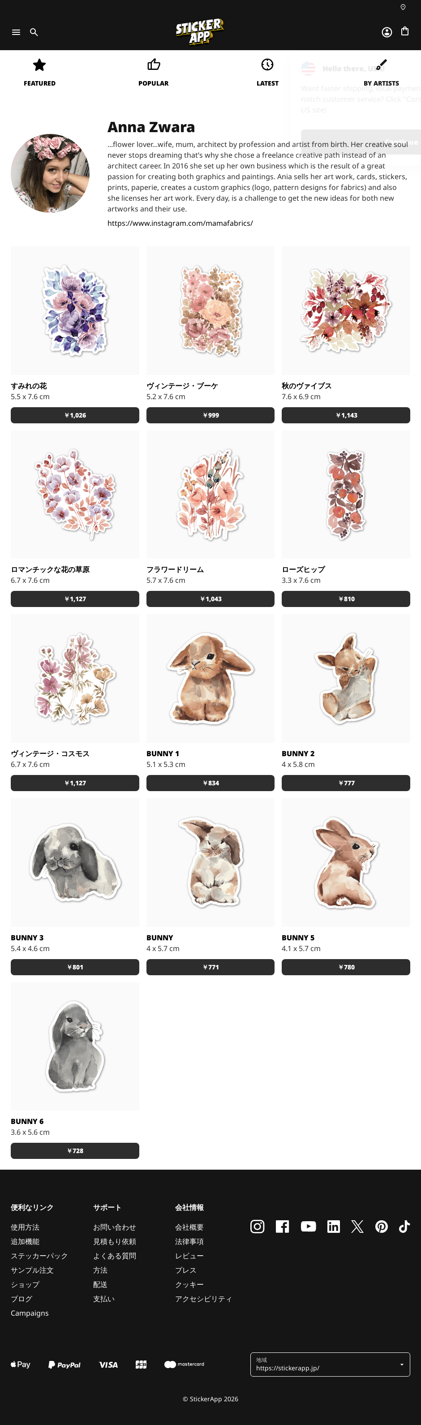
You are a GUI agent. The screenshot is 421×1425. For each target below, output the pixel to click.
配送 (100, 1284)
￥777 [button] (346, 783)
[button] (327, 1364)
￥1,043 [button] (210, 598)
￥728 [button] (74, 1150)
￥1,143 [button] (346, 415)
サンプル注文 (32, 1270)
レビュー (189, 1256)
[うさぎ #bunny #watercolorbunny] (210, 862)
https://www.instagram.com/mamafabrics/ (180, 223)
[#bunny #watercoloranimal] (346, 678)
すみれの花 (29, 386)
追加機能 (25, 1241)
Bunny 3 (27, 938)
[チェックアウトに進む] (405, 31)
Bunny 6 (27, 1121)
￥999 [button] (210, 415)
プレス (186, 1270)
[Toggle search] (32, 32)
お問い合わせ (114, 1227)
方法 (100, 1270)
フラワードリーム (175, 569)
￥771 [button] (210, 967)
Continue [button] (301, 142)
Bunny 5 (298, 938)
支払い (104, 1299)
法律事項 (189, 1241)
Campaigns (30, 1313)
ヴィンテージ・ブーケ (182, 386)
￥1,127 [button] (75, 598)
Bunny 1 (162, 753)
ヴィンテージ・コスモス (50, 753)
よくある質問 (114, 1256)
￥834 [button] (210, 783)
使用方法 (25, 1227)
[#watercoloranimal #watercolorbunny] (210, 678)
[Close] (394, 68)
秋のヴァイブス (307, 386)
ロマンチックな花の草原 (50, 569)
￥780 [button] (346, 967)
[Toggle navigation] (16, 32)
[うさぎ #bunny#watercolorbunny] (75, 862)
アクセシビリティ (203, 1299)
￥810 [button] (346, 598)
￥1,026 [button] (75, 415)
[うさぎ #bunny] (346, 862)
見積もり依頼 (114, 1241)
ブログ (21, 1299)
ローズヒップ (303, 569)
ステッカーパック (39, 1256)
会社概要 (189, 1227)
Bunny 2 (298, 753)
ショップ (25, 1284)
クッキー (189, 1284)
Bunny (159, 938)
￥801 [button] (74, 967)
